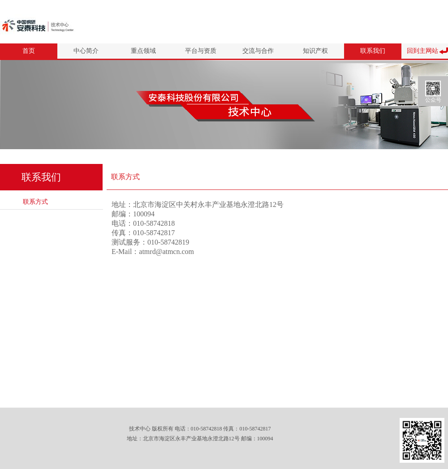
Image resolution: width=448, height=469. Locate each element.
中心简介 (86, 50)
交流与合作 (258, 50)
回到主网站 (422, 50)
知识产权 (315, 50)
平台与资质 (200, 50)
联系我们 (372, 50)
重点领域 (143, 50)
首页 (28, 50)
